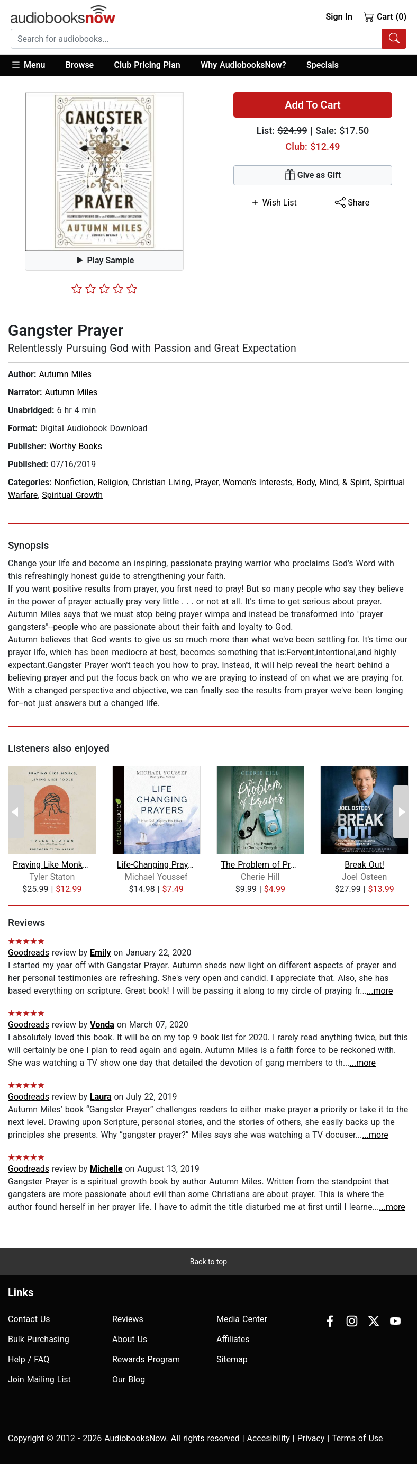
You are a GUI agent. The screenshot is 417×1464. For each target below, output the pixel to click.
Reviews (127, 1319)
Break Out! (364, 865)
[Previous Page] (16, 811)
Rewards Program (146, 1359)
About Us (129, 1339)
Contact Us (29, 1319)
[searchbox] (197, 39)
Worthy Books (75, 446)
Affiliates (233, 1339)
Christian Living (161, 482)
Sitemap (232, 1359)
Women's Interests (257, 482)
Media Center (241, 1319)
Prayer (206, 482)
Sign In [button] (338, 17)
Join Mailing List (39, 1379)
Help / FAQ (28, 1359)
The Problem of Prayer (260, 865)
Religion (113, 482)
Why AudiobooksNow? (243, 65)
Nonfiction (74, 482)
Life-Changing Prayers (156, 865)
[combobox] (208, 39)
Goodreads (28, 953)
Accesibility (268, 1438)
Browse (80, 65)
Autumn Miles (65, 374)
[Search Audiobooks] (394, 39)
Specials (322, 65)
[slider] (104, 288)
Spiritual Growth (72, 495)
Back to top (208, 1261)
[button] (33, 65)
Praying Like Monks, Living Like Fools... (52, 865)
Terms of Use (357, 1438)
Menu (28, 64)
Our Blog (128, 1379)
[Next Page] (401, 811)
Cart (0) (385, 16)
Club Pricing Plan (147, 65)
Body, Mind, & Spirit (333, 482)
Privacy (311, 1438)
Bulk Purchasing (38, 1339)
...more (380, 991)
